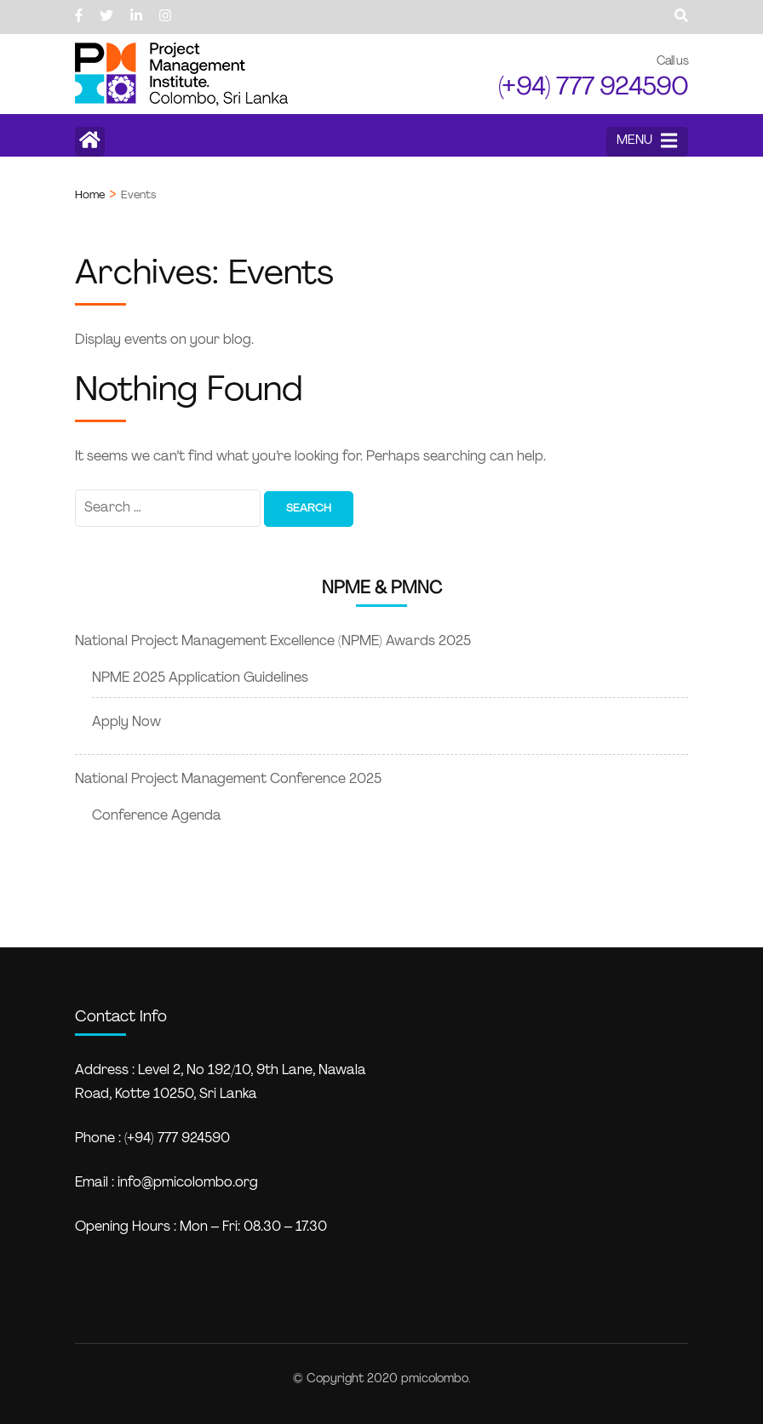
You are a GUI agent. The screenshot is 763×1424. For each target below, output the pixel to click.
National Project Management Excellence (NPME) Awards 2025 (273, 642)
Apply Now (126, 722)
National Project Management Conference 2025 (228, 779)
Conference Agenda (156, 816)
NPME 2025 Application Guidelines (200, 678)
